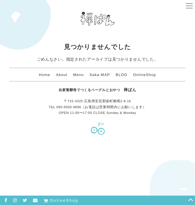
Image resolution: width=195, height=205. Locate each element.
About (61, 75)
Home (44, 75)
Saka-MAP (100, 75)
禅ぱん (97, 18)
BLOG (121, 75)
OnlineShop (144, 75)
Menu (78, 75)
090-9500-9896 (68, 107)
